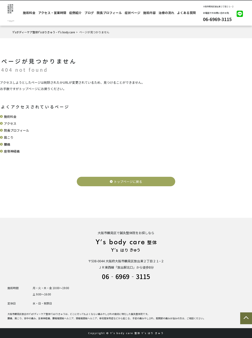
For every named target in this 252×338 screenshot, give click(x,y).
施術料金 (60, 13)
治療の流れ (160, 13)
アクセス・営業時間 (76, 13)
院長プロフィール (118, 13)
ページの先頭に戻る (246, 318)
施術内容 (148, 13)
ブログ (104, 13)
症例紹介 (93, 13)
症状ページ (135, 13)
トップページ (28, 88)
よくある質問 (175, 13)
